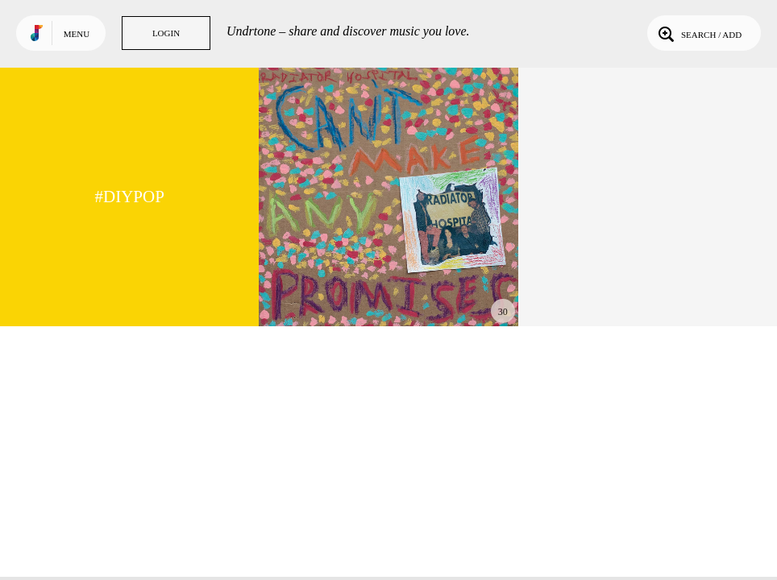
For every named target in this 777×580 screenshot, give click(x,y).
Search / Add (698, 33)
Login (166, 33)
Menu (76, 34)
